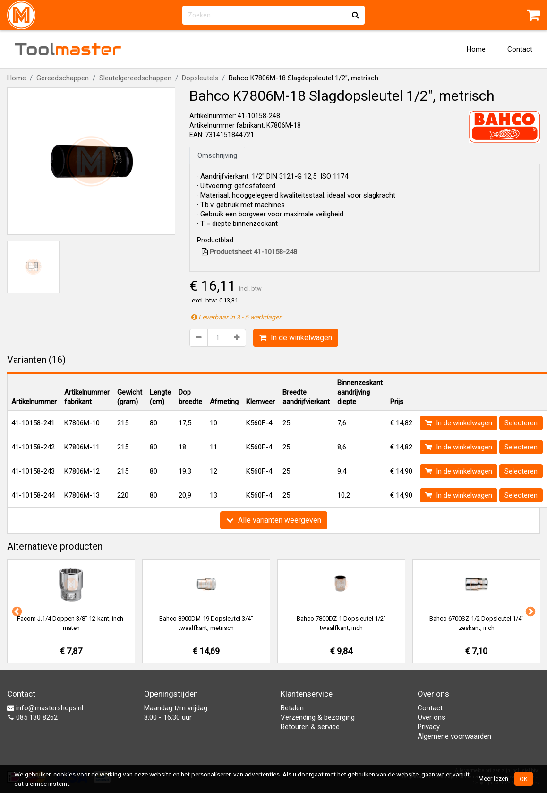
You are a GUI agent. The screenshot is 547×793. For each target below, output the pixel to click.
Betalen (292, 708)
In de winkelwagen (295, 337)
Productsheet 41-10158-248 (249, 252)
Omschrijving (217, 155)
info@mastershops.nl (45, 708)
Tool (68, 49)
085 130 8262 (32, 717)
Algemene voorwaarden (454, 736)
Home (476, 49)
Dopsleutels (200, 78)
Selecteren (521, 423)
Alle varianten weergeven (273, 520)
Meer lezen (493, 778)
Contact (519, 49)
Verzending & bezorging (318, 717)
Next (529, 611)
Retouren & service (310, 727)
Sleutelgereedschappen (135, 78)
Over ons (431, 717)
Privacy (429, 727)
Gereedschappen (62, 78)
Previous (16, 611)
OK (524, 779)
